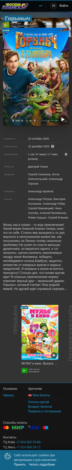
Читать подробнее (42, 464)
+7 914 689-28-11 (28, 447)
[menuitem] (40, 5)
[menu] (37, 5)
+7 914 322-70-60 (28, 442)
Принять (20, 464)
